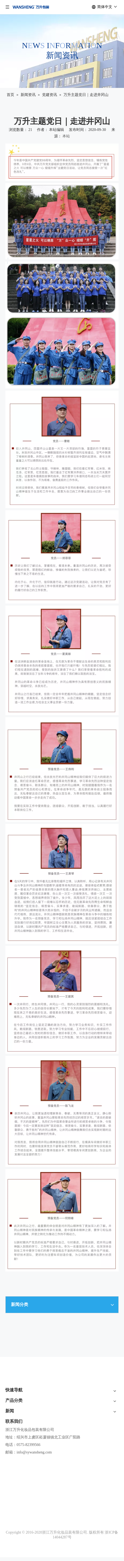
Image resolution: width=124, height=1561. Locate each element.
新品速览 (12, 1463)
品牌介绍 (12, 1407)
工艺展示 (12, 1508)
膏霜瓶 (11, 1481)
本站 (66, 136)
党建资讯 (12, 1546)
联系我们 (12, 1443)
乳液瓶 (11, 1490)
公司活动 (12, 1528)
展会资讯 (12, 1536)
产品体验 (12, 1416)
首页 (9, 1398)
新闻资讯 (12, 1434)
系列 (9, 1472)
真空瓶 (11, 1499)
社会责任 (12, 1425)
